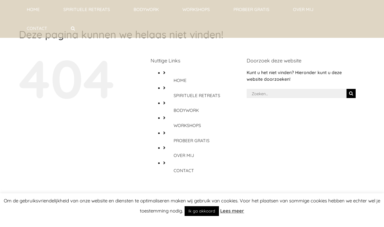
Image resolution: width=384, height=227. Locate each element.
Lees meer (232, 211)
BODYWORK (186, 110)
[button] (355, 9)
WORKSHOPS (187, 125)
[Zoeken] (351, 93)
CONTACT (184, 170)
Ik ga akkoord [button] (201, 210)
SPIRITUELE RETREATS (197, 95)
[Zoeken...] (297, 93)
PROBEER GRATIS (191, 140)
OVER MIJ (184, 155)
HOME (180, 80)
